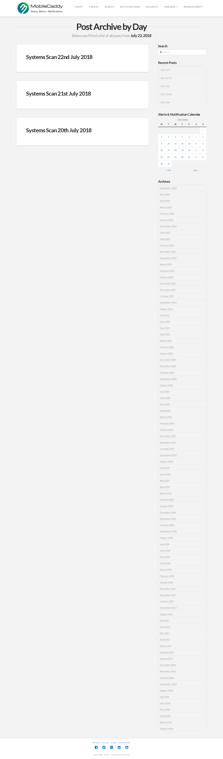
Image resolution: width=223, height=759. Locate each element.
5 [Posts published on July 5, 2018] (182, 137)
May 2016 (165, 709)
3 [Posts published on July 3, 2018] (168, 137)
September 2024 (168, 188)
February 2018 (167, 576)
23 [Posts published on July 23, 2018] (161, 157)
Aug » (196, 170)
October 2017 (167, 601)
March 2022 (166, 264)
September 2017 (168, 607)
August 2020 (166, 385)
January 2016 (166, 728)
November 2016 (168, 671)
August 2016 (166, 690)
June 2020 (165, 398)
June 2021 (165, 321)
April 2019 (165, 487)
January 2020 (166, 429)
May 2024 (165, 194)
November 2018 (168, 518)
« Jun (168, 170)
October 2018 (167, 525)
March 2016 (166, 722)
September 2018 (168, 531)
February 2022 (167, 270)
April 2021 (165, 334)
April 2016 (165, 716)
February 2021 (167, 347)
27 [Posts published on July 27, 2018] (189, 157)
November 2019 (168, 442)
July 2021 (164, 315)
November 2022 (168, 251)
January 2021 (166, 353)
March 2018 (166, 569)
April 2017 (165, 639)
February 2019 (167, 499)
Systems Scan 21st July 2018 (58, 93)
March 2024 (166, 207)
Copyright (124, 743)
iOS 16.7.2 (166, 78)
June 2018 (165, 550)
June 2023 (165, 232)
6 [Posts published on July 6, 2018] (189, 137)
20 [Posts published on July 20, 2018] (189, 150)
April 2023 (165, 239)
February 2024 (167, 213)
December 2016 (168, 665)
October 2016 (167, 677)
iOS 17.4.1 (166, 94)
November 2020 (168, 366)
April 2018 (165, 563)
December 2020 (168, 359)
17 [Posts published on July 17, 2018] (168, 150)
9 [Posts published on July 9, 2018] (161, 143)
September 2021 (168, 302)
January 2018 (166, 582)
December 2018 (168, 512)
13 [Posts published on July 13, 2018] (189, 143)
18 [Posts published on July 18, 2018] (175, 150)
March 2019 (166, 493)
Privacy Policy (101, 743)
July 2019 (164, 467)
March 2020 (166, 417)
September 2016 (168, 684)
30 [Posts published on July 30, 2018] (161, 163)
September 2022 (168, 258)
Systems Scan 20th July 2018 (59, 130)
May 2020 (165, 404)
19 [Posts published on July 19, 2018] (182, 150)
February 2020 (167, 423)
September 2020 (168, 379)
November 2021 (168, 289)
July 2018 (164, 544)
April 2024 (165, 200)
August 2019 (166, 461)
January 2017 (166, 658)
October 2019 (167, 448)
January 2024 (166, 220)
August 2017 (166, 614)
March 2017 (166, 646)
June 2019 (165, 474)
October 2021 (167, 296)
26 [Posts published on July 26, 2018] (182, 157)
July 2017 (164, 620)
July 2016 (164, 696)
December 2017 (168, 588)
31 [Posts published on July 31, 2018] (168, 163)
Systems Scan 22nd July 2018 (59, 56)
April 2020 (165, 410)
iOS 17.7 (165, 70)
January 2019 (166, 506)
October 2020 (167, 372)
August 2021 (166, 309)
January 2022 (166, 277)
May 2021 (165, 328)
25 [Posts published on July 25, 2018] (175, 157)
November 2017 (168, 595)
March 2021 (166, 340)
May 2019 (165, 480)
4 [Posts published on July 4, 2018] (175, 137)
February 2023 (167, 245)
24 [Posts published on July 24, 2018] (168, 157)
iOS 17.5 (165, 86)
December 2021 (168, 283)
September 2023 (168, 226)
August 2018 (166, 537)
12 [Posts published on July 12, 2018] (182, 143)
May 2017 (165, 633)
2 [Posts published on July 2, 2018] (161, 137)
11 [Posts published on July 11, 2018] (175, 143)
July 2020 (164, 391)
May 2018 (165, 557)
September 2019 (168, 455)
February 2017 (167, 652)
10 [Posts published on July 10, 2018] (168, 143)
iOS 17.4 (165, 102)
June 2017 (165, 626)
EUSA (114, 743)
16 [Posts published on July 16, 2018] (161, 150)
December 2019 (168, 436)
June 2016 (165, 703)
